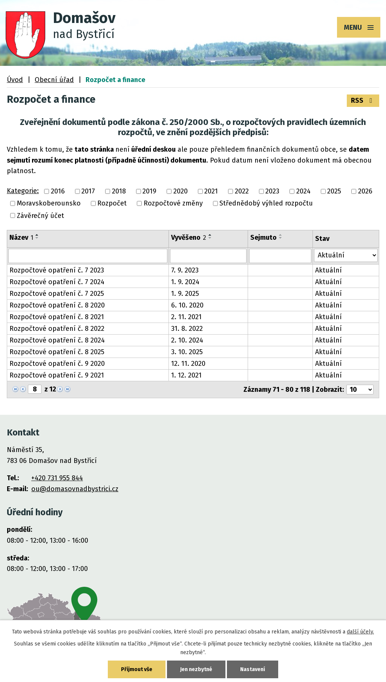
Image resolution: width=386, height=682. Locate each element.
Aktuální (328, 270)
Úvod (15, 80)
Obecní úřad (54, 80)
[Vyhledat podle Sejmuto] (280, 256)
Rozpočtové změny (173, 203)
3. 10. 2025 (187, 352)
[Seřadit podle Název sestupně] (37, 237)
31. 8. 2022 (187, 328)
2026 (365, 191)
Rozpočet (112, 203)
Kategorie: (23, 191)
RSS (363, 100)
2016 (58, 191)
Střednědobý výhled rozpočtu (266, 203)
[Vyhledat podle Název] (87, 256)
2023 (272, 191)
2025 (334, 191)
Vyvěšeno (188, 237)
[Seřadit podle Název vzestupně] (37, 234)
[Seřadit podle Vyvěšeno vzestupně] (210, 234)
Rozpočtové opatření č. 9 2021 (56, 375)
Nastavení (252, 669)
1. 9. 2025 (185, 293)
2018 (119, 191)
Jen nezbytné (196, 669)
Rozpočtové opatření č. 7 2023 (56, 270)
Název (21, 237)
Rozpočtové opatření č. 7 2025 (56, 293)
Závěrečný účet (40, 216)
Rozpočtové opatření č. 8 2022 (56, 328)
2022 (242, 191)
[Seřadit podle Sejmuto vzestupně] (281, 234)
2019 (149, 191)
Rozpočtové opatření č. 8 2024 (57, 340)
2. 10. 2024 (187, 340)
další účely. (360, 632)
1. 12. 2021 (186, 375)
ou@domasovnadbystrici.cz (74, 489)
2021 (211, 191)
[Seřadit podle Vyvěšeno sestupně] (210, 237)
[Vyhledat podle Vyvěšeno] (208, 256)
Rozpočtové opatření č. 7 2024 (56, 282)
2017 (88, 191)
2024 (303, 191)
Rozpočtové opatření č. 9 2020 (57, 363)
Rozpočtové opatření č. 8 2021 (56, 317)
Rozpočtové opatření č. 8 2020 (57, 305)
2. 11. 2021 (186, 317)
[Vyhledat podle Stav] (346, 255)
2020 (180, 191)
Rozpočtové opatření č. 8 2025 (56, 352)
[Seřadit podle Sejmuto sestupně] (281, 237)
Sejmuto (263, 237)
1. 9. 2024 (185, 282)
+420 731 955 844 (57, 478)
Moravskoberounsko (49, 203)
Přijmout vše (136, 669)
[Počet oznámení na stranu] (360, 389)
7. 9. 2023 (185, 270)
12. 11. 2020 (188, 363)
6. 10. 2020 (187, 305)
